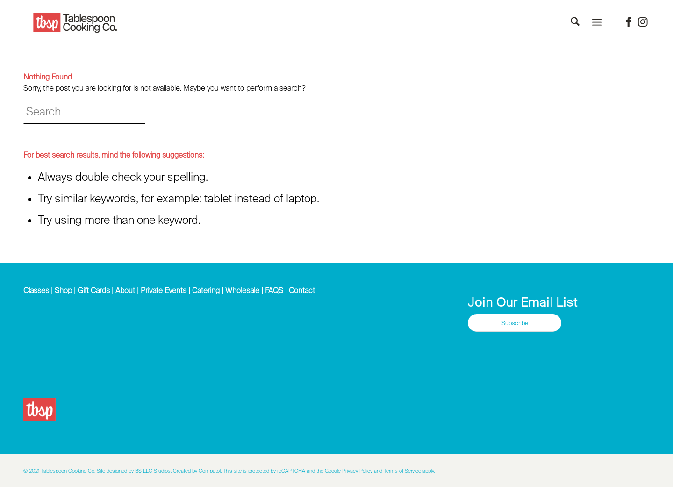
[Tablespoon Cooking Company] (75, 23)
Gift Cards (94, 290)
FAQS (274, 290)
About (125, 290)
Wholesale (242, 290)
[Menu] (597, 22)
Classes (36, 290)
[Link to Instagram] (643, 22)
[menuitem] (575, 22)
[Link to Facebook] (629, 22)
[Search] (575, 22)
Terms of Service (402, 470)
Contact (302, 290)
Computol (210, 470)
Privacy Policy (357, 470)
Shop (63, 290)
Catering (206, 290)
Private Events (163, 290)
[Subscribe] (514, 323)
